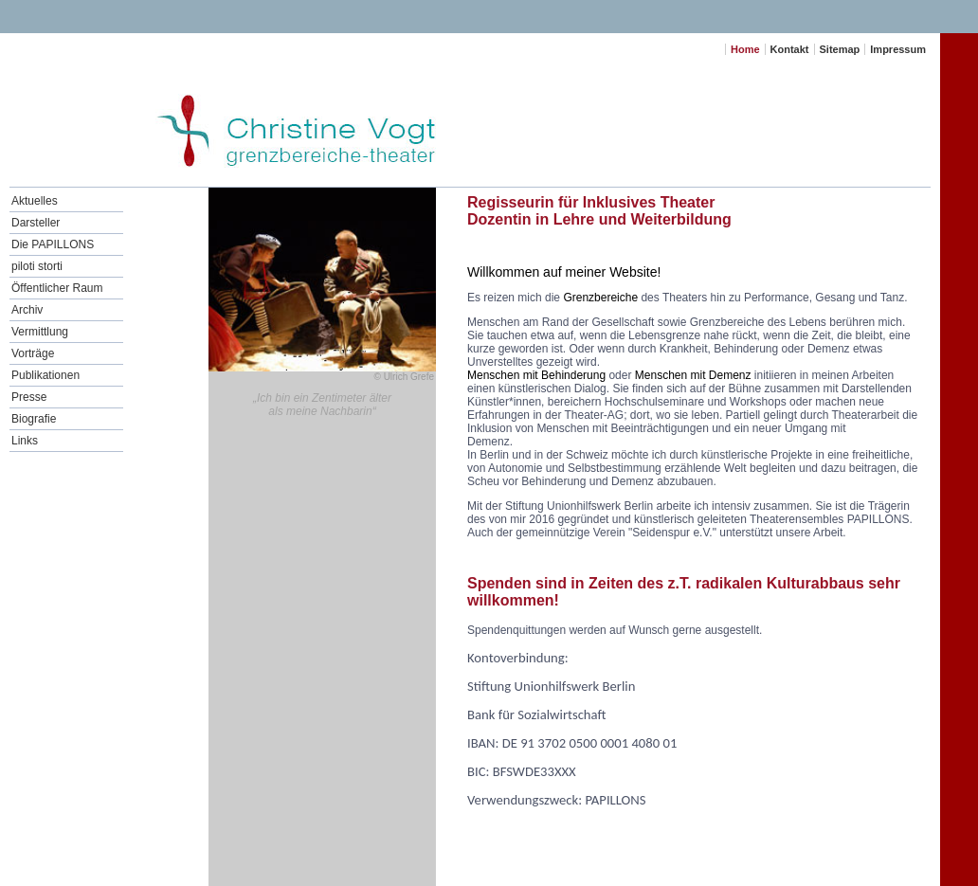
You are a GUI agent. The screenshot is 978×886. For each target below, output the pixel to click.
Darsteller (35, 222)
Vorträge (32, 353)
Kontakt (789, 49)
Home (745, 49)
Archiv (27, 309)
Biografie (33, 418)
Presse (28, 397)
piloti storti (37, 266)
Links (24, 440)
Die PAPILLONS (52, 244)
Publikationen (45, 375)
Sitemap (840, 49)
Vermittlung (39, 331)
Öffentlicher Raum (57, 288)
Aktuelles (34, 201)
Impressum (898, 49)
